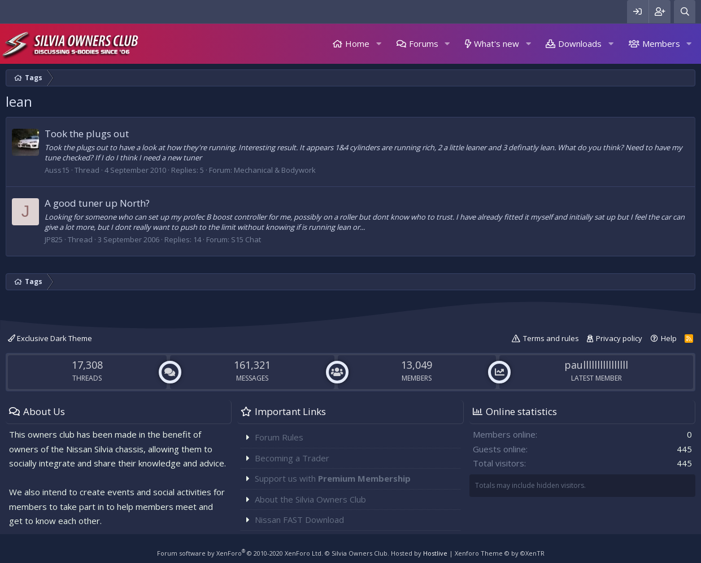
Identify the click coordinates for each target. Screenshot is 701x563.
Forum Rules (279, 437)
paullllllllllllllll (596, 365)
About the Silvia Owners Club (310, 499)
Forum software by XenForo (240, 553)
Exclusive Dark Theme (50, 338)
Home (357, 43)
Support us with (333, 478)
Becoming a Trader (292, 458)
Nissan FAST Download (299, 519)
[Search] (684, 11)
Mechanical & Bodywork (275, 170)
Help (669, 338)
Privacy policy (619, 338)
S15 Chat (246, 239)
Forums (423, 43)
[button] (378, 44)
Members (661, 43)
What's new (496, 43)
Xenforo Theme (500, 553)
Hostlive (435, 553)
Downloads (580, 43)
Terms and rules (551, 338)
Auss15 (57, 170)
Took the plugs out (87, 133)
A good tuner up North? (97, 203)
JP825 (54, 239)
